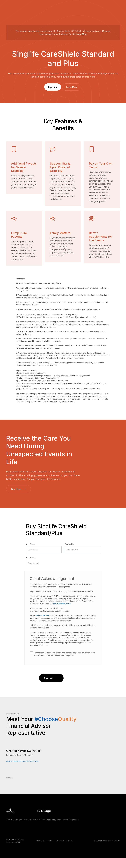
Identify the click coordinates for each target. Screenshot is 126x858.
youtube (60, 840)
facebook (40, 840)
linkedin (69, 840)
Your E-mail (30, 557)
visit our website (42, 615)
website (9, 777)
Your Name (30, 544)
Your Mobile (69, 544)
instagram (50, 840)
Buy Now (52, 87)
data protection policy (62, 604)
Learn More (81, 34)
